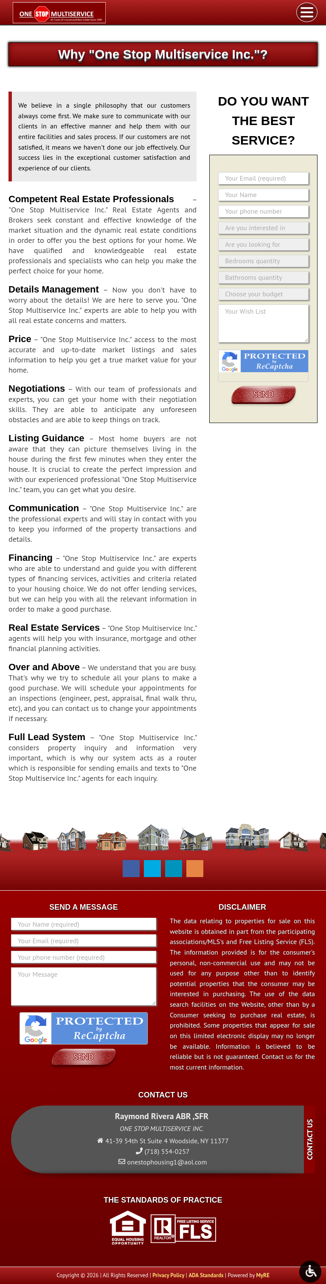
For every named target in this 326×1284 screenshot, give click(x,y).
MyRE (262, 1275)
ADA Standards (205, 1275)
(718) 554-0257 (166, 1151)
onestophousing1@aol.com (167, 1162)
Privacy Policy (168, 1275)
